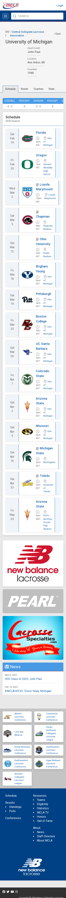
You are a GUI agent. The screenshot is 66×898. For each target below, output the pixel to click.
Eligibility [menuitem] (42, 804)
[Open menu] (5, 16)
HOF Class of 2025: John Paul (23, 679)
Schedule (10, 89)
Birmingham (49, 462)
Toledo (45, 476)
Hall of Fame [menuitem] (45, 821)
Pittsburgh (43, 294)
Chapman (43, 216)
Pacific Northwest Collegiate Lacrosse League (51, 733)
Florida (41, 132)
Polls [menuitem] (12, 811)
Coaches (38, 89)
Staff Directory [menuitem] (46, 836)
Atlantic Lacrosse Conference (20, 716)
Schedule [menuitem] (11, 795)
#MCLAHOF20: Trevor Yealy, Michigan (28, 691)
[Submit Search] (14, 16)
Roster (24, 89)
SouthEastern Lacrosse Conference (52, 750)
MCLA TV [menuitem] (43, 812)
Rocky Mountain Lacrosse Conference (22, 750)
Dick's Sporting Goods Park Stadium (47, 522)
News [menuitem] (40, 832)
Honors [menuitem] (41, 816)
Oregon (41, 155)
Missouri (42, 426)
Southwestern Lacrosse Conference (21, 763)
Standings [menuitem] (15, 807)
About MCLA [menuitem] (44, 840)
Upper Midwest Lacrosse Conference (53, 763)
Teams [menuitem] (41, 800)
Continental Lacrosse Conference (52, 716)
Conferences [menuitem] (13, 818)
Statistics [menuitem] (43, 808)
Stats (52, 89)
